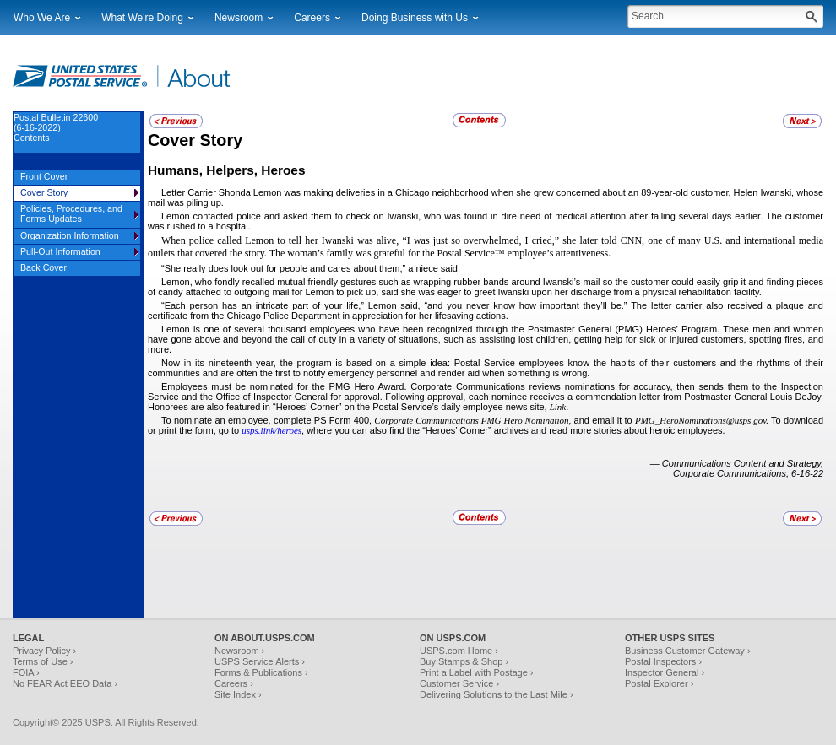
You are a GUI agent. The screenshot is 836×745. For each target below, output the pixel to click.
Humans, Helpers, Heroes (226, 170)
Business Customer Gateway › (688, 650)
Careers (312, 18)
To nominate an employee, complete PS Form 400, (267, 420)
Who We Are (42, 18)
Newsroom (238, 18)
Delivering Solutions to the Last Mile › (496, 694)
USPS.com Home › (459, 650)
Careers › (233, 683)
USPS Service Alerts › (259, 661)
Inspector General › (664, 672)
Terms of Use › (43, 661)
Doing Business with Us (414, 18)
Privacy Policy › (44, 650)
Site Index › (238, 694)
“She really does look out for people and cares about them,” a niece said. (310, 268)
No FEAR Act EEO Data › (65, 683)
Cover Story (195, 140)
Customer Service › (459, 683)
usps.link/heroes (271, 430)
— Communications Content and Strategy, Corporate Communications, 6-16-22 (736, 468)
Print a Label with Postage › (477, 672)
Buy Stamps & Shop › (464, 661)
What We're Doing (142, 18)
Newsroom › (239, 650)
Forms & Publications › (261, 672)
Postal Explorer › (659, 683)
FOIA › (26, 672)
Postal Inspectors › (663, 661)
